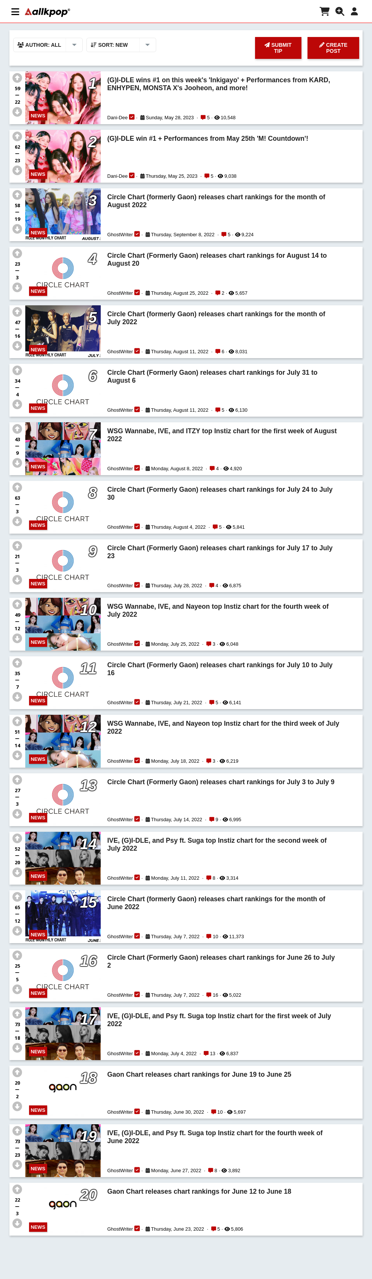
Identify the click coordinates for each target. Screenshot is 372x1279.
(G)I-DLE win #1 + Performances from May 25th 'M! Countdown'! (207, 138)
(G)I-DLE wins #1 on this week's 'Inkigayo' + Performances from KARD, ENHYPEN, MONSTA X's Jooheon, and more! (218, 84)
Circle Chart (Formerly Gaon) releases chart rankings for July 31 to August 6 (212, 376)
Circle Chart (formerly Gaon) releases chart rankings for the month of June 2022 (216, 903)
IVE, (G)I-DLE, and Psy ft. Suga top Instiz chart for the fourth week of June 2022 (215, 1137)
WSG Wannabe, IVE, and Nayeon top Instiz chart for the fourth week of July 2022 (218, 610)
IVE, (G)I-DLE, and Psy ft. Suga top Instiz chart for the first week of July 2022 (219, 1020)
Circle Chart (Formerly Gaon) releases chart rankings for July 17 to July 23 (219, 552)
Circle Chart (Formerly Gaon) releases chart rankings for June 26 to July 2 (221, 961)
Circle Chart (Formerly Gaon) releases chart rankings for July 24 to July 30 (219, 493)
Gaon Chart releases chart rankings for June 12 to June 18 (199, 1191)
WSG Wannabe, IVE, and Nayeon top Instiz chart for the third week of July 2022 (223, 727)
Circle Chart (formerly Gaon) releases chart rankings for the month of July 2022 (216, 318)
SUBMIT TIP (278, 48)
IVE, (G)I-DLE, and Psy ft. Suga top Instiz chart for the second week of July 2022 (217, 844)
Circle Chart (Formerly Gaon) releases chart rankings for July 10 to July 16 (219, 669)
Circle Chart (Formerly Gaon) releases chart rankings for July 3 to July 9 (220, 782)
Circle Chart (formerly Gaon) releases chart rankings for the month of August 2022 (216, 201)
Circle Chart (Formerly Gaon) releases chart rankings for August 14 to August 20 (217, 259)
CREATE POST (333, 48)
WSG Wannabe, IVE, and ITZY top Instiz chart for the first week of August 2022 (222, 435)
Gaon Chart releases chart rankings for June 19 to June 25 (199, 1074)
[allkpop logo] (47, 12)
